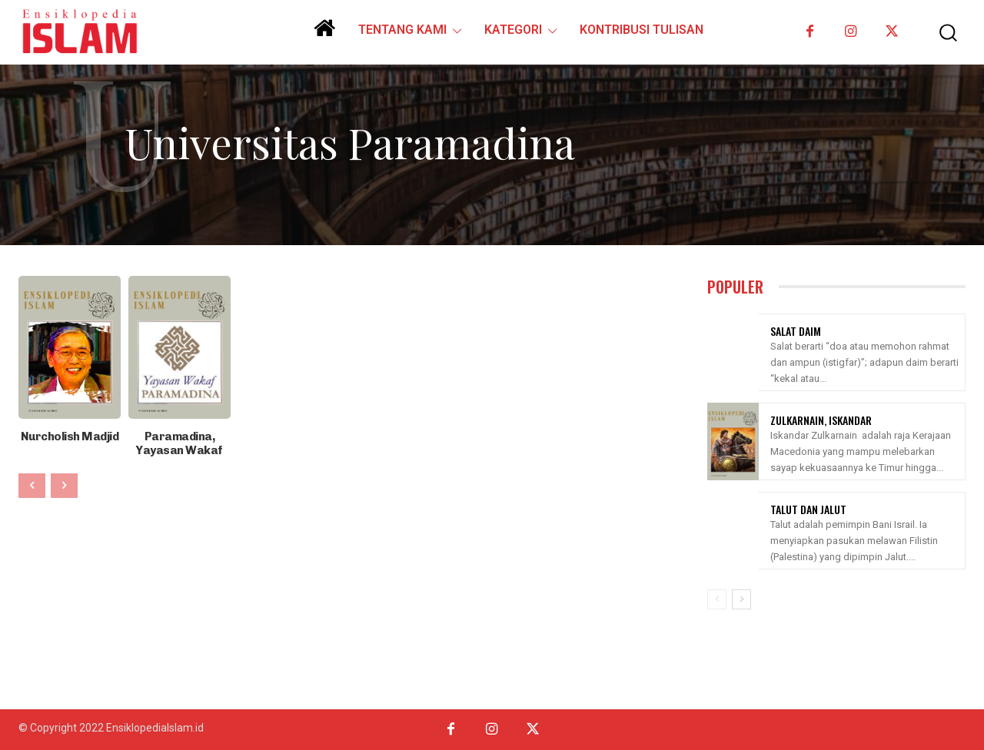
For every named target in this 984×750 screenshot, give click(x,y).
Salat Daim (795, 331)
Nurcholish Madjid (69, 436)
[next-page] (741, 599)
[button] (941, 33)
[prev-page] (31, 484)
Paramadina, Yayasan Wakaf (179, 443)
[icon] (324, 34)
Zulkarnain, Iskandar (821, 420)
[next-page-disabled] (64, 484)
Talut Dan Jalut (808, 509)
